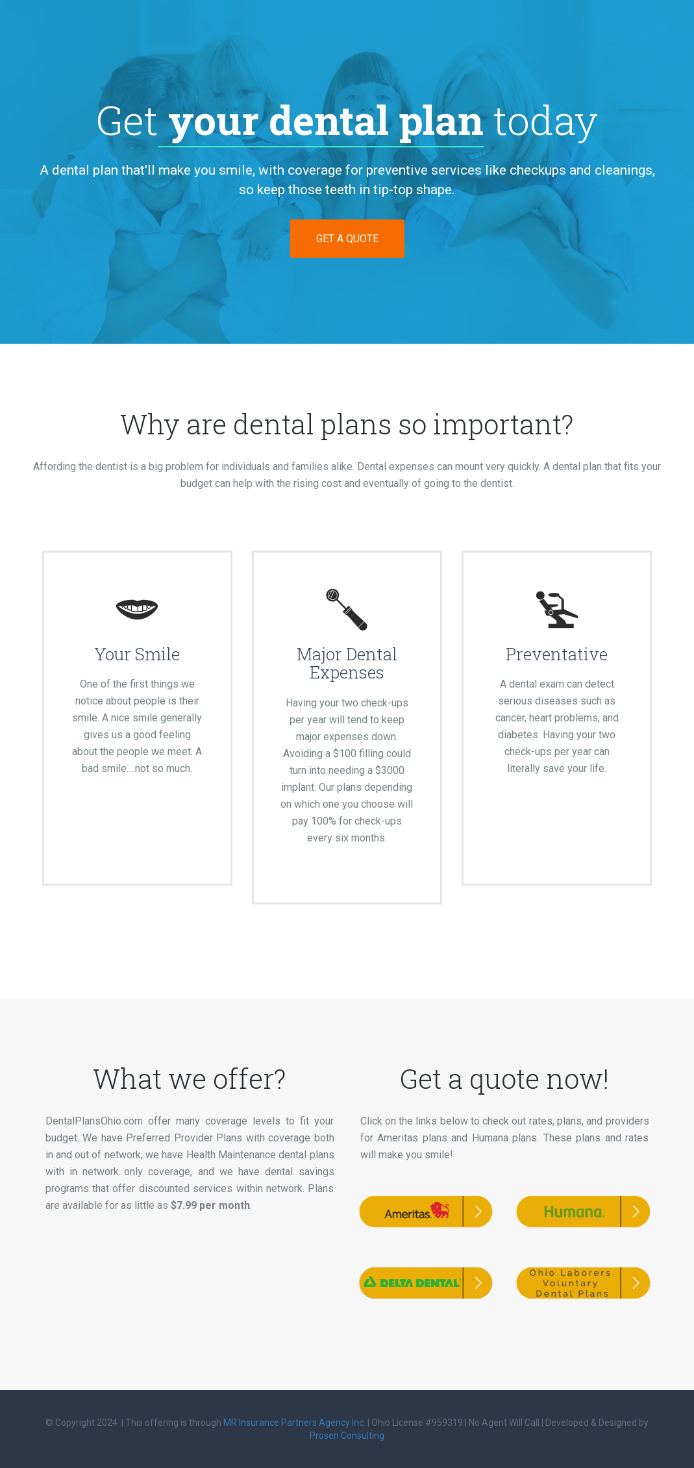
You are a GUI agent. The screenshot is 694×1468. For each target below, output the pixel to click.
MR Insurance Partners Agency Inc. (294, 1422)
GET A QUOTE (347, 238)
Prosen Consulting (347, 1435)
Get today (347, 120)
